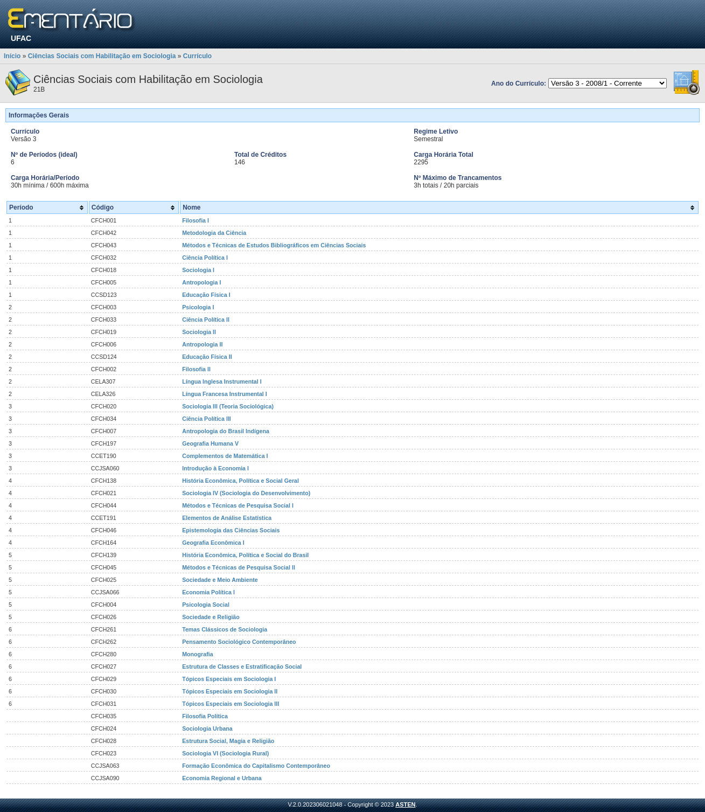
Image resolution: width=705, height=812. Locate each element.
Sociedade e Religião (211, 617)
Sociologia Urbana (207, 728)
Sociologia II (199, 332)
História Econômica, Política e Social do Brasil (245, 555)
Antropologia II (202, 344)
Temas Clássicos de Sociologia (224, 629)
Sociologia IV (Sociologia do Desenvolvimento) (246, 493)
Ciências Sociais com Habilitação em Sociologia (102, 56)
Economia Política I (208, 592)
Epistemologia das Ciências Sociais (231, 530)
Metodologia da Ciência (214, 233)
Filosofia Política (205, 716)
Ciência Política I (205, 257)
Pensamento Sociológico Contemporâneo (239, 642)
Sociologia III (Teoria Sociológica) (228, 406)
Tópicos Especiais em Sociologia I (229, 679)
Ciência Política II (205, 319)
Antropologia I (201, 282)
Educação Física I (206, 295)
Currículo (197, 56)
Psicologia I (198, 307)
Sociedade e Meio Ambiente (220, 580)
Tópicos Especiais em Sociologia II (229, 691)
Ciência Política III (206, 418)
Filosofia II (196, 369)
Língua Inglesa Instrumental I (221, 381)
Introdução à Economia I (215, 468)
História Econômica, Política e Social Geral (240, 480)
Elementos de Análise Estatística (226, 518)
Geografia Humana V (210, 443)
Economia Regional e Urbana (221, 778)
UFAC (21, 38)
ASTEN (405, 804)
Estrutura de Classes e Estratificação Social (242, 666)
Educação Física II (207, 356)
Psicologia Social (205, 604)
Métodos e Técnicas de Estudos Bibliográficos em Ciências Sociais (274, 245)
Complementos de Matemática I (225, 456)
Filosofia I (195, 220)
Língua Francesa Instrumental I (224, 394)
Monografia (197, 654)
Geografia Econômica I (213, 542)
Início (12, 56)
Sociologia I (198, 270)
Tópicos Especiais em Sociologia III (230, 703)
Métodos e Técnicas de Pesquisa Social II (238, 567)
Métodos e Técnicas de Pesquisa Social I (238, 505)
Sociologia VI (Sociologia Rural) (225, 753)
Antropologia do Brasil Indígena (225, 431)
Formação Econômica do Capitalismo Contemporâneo (256, 765)
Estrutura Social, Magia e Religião (228, 741)
